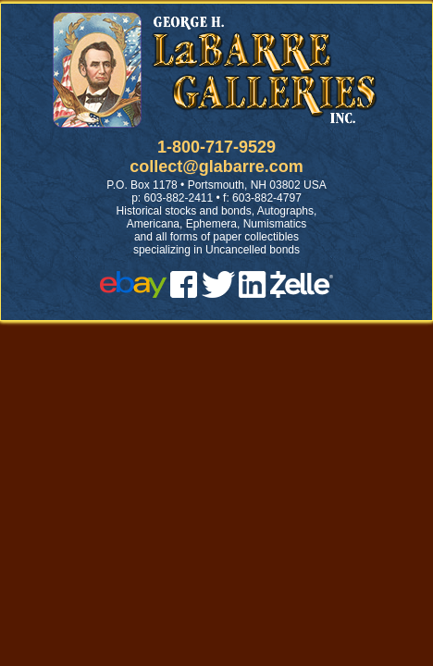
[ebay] (133, 293)
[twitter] (218, 293)
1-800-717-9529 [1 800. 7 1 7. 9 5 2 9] (216, 147)
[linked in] (252, 293)
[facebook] (183, 293)
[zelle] (301, 293)
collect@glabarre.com (216, 166)
